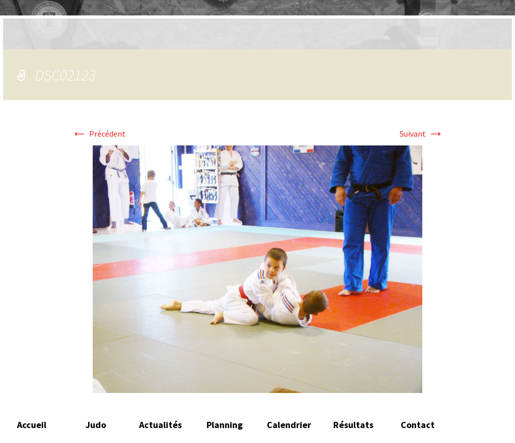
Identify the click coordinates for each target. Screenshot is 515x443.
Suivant (422, 133)
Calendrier (289, 425)
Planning (225, 425)
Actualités (160, 425)
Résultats (353, 425)
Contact (418, 425)
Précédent (98, 133)
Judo (95, 425)
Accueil (31, 425)
